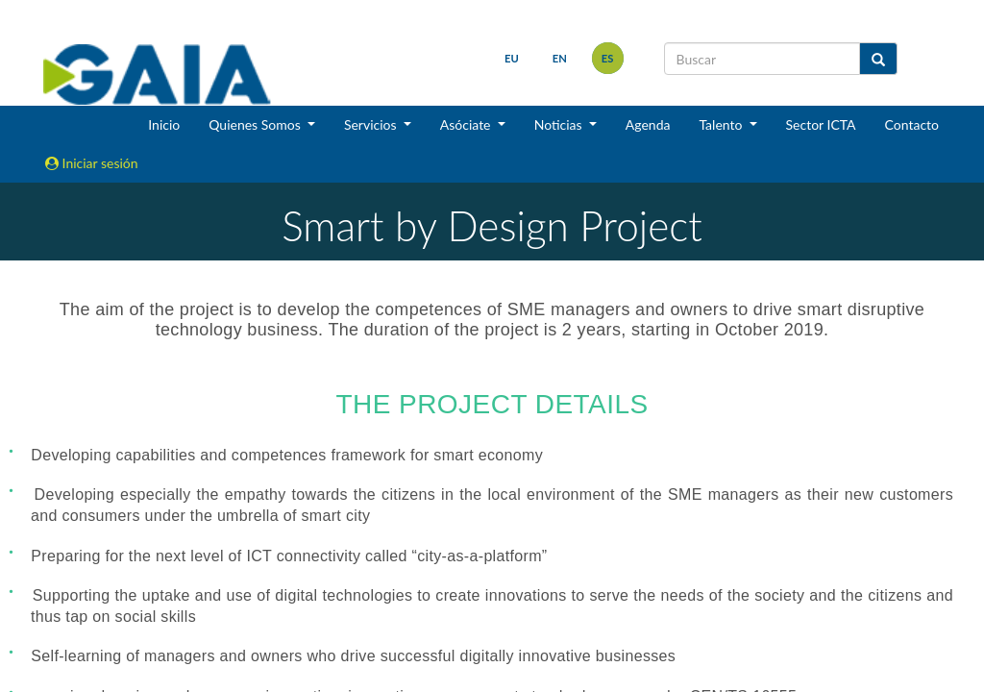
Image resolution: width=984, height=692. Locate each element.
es (608, 58)
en (560, 58)
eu (511, 58)
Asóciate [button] (467, 124)
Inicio (164, 124)
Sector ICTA (821, 124)
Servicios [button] (372, 124)
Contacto (912, 124)
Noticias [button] (560, 124)
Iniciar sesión (91, 163)
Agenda (648, 124)
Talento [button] (722, 124)
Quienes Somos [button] (256, 124)
